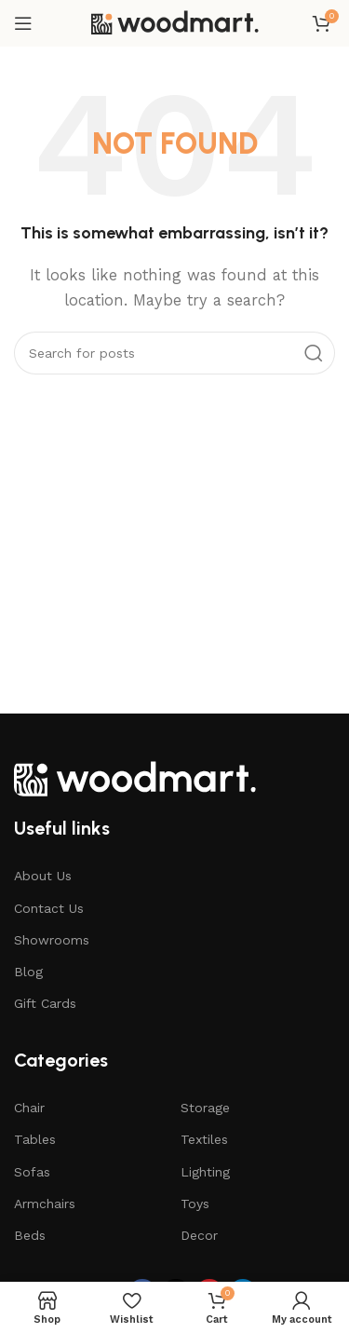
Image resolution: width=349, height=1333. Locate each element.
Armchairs (44, 1203)
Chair (29, 1107)
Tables (35, 1139)
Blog (28, 971)
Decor (199, 1235)
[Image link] (135, 777)
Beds (30, 1235)
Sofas (32, 1171)
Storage (205, 1107)
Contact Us (49, 908)
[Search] (174, 353)
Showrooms (51, 939)
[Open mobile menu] (23, 23)
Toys (195, 1203)
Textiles (204, 1139)
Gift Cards (45, 1003)
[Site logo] (175, 22)
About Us (43, 875)
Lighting (205, 1171)
